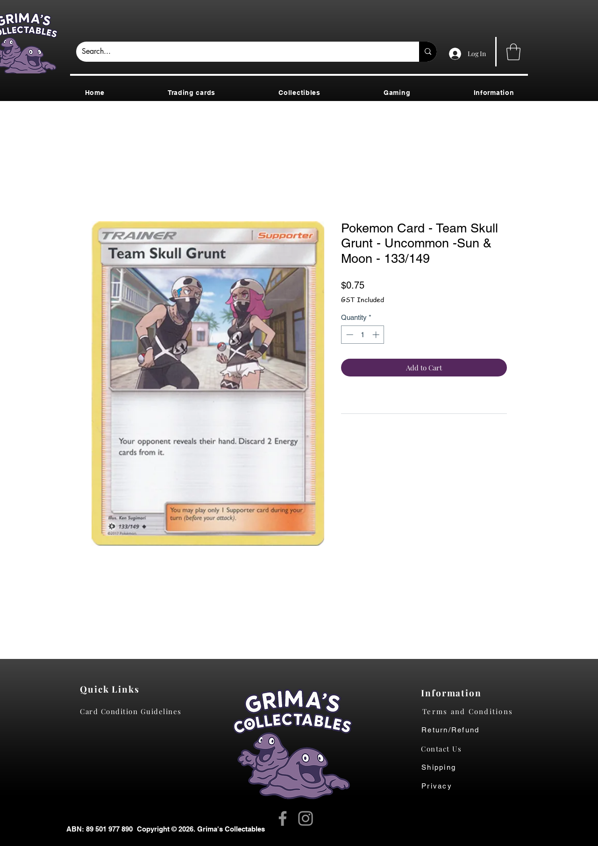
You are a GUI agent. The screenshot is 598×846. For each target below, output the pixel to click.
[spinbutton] (362, 334)
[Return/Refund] (475, 730)
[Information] (453, 692)
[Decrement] (348, 334)
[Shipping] (443, 767)
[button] (513, 51)
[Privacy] (446, 786)
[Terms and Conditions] (475, 711)
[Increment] (376, 334)
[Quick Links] (112, 689)
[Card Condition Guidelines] (134, 711)
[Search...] (240, 52)
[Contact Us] (446, 748)
